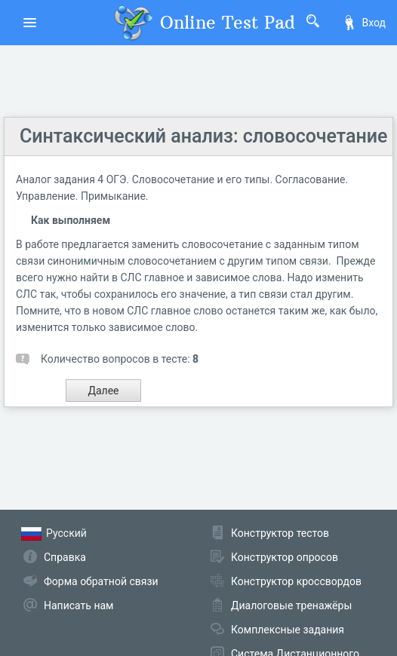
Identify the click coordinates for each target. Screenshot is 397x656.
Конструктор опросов (284, 557)
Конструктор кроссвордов (296, 581)
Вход (364, 22)
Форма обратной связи (101, 581)
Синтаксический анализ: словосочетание (204, 136)
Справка (65, 557)
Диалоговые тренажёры (291, 605)
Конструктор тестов (280, 533)
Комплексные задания (287, 630)
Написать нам (78, 605)
